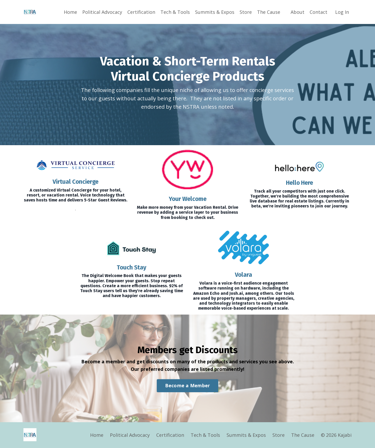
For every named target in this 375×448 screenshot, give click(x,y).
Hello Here (299, 182)
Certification (141, 12)
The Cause (268, 12)
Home (70, 12)
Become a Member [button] (187, 386)
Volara (243, 274)
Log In (342, 12)
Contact (318, 12)
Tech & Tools (175, 12)
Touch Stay (131, 267)
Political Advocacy (102, 12)
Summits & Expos (214, 12)
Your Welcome (187, 198)
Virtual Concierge (75, 181)
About (297, 12)
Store (246, 12)
